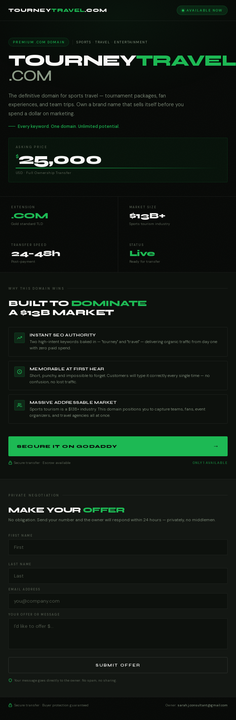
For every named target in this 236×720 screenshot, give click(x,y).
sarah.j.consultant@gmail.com (202, 705)
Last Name (19, 564)
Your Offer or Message (34, 614)
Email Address (24, 589)
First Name (20, 535)
